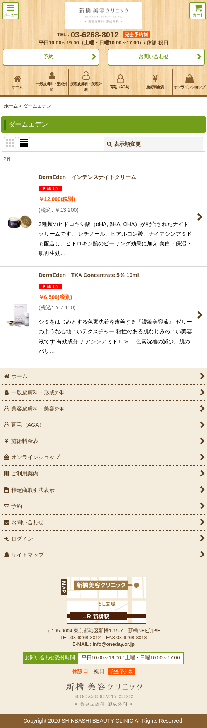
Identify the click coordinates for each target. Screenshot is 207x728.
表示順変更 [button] (124, 144)
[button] (10, 10)
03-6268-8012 (95, 34)
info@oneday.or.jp (113, 644)
